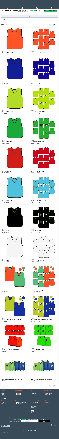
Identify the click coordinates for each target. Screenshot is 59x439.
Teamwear (32, 391)
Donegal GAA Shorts (47, 394)
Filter (30, 16)
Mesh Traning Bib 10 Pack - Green (37, 141)
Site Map (3, 404)
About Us (3, 391)
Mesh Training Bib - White (7, 260)
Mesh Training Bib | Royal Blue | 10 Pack (38, 82)
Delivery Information (19, 393)
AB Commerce (56, 432)
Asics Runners (46, 404)
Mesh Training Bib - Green (7, 141)
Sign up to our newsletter (14, 421)
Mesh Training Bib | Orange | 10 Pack (38, 52)
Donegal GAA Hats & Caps (48, 393)
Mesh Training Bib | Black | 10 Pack (37, 230)
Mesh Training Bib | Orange (7, 52)
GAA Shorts (32, 411)
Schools (3, 397)
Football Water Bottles (33, 406)
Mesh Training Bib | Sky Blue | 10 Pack (38, 201)
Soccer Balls (32, 410)
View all (6, 24)
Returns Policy (18, 394)
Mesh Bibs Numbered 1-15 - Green (37, 349)
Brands (2, 394)
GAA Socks (32, 412)
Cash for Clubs (3, 398)
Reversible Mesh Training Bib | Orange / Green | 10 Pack (42, 290)
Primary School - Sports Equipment (21, 402)
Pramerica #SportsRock (5, 395)
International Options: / (8, 417)
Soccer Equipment (33, 403)
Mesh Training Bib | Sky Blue (7, 201)
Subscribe (44, 421)
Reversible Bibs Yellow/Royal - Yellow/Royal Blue (12, 319)
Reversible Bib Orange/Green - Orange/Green (11, 290)
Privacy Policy (3, 402)
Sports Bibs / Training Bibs (34, 402)
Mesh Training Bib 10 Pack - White (37, 260)
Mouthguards (32, 407)
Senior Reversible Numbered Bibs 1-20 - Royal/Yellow (12, 379)
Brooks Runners (46, 403)
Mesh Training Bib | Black (7, 230)
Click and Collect (18, 391)
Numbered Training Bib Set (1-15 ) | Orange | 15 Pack (12, 349)
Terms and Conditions (5, 403)
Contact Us (3, 393)
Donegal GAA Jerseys (47, 391)
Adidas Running (46, 402)
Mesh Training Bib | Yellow (7, 111)
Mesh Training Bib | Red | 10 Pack (37, 171)
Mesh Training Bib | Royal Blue (8, 82)
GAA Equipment (32, 404)
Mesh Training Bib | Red (6, 171)
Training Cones (32, 408)
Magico (49, 432)
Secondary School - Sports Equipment (21, 403)
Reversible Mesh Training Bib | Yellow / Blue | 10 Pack (41, 319)
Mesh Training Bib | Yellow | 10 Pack (38, 111)
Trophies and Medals (33, 393)
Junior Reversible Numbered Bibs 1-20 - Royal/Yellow (41, 379)
